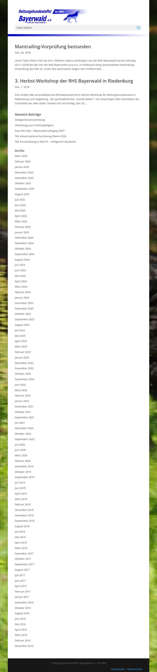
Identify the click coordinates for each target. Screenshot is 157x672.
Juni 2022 (20, 384)
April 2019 (21, 493)
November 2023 (24, 308)
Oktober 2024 (23, 248)
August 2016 (22, 613)
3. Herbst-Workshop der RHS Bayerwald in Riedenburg (74, 81)
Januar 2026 (22, 167)
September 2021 (24, 417)
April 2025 (21, 216)
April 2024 (21, 281)
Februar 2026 (23, 161)
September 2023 (24, 319)
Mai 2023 (20, 335)
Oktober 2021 (23, 412)
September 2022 (24, 379)
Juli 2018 (20, 531)
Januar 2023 (22, 357)
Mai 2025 (20, 210)
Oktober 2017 (23, 558)
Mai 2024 (20, 275)
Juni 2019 (20, 488)
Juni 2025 (20, 205)
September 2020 (24, 439)
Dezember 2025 (24, 172)
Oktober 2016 (23, 608)
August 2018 (22, 526)
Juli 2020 (20, 444)
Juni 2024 (20, 270)
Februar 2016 (23, 640)
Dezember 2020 (24, 428)
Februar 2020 (23, 461)
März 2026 (21, 156)
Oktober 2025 (23, 183)
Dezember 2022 (24, 363)
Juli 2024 (20, 265)
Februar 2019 (23, 504)
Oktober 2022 (23, 373)
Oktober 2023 (23, 313)
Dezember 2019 (24, 466)
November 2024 (24, 243)
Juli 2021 (20, 422)
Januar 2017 (22, 597)
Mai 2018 (20, 537)
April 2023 (21, 341)
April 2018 (21, 542)
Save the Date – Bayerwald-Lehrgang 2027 (40, 130)
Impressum (118, 669)
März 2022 (21, 390)
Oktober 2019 (23, 472)
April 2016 (21, 629)
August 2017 (22, 569)
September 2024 (24, 254)
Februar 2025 (23, 227)
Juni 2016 (20, 618)
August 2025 (22, 194)
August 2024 (22, 259)
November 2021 (24, 406)
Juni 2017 (20, 580)
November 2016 (24, 602)
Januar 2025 (22, 232)
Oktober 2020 (23, 433)
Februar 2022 (23, 395)
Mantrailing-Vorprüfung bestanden (53, 46)
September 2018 (24, 520)
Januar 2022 (22, 401)
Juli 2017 (20, 575)
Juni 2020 (20, 450)
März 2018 (21, 548)
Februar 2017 (23, 591)
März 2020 (21, 455)
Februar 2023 (23, 352)
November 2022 (24, 368)
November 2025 (24, 178)
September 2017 (24, 564)
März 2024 (21, 286)
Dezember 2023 (24, 303)
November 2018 (24, 515)
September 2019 (24, 477)
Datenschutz (134, 669)
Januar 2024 (22, 297)
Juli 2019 (20, 482)
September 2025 (24, 188)
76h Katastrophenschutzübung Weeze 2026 (40, 136)
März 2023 (21, 346)
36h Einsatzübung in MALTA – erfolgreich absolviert (45, 141)
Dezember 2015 (24, 646)
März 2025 (21, 221)
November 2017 (24, 553)
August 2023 (22, 324)
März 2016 (21, 635)
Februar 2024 (23, 292)
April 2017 (21, 586)
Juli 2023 (20, 330)
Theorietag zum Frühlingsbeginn (34, 125)
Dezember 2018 (24, 510)
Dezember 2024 (24, 237)
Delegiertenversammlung (30, 119)
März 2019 (21, 499)
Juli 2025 (20, 199)
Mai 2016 (20, 624)
